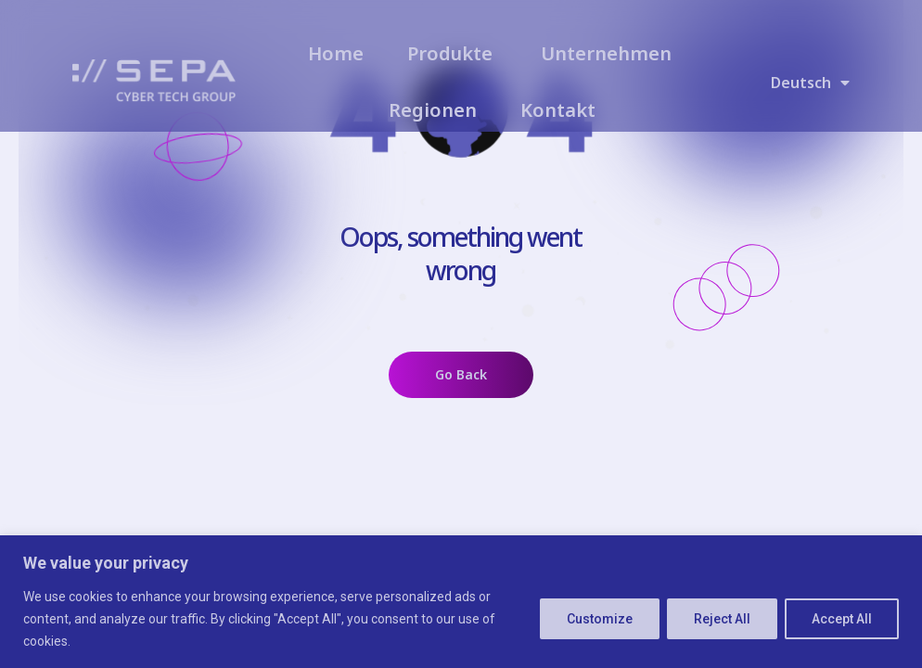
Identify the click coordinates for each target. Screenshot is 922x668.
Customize (600, 618)
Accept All (842, 618)
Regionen (433, 109)
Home (336, 53)
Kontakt (557, 109)
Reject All (722, 618)
